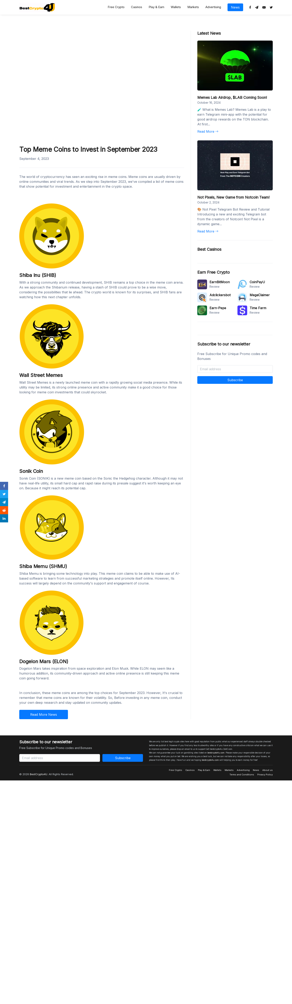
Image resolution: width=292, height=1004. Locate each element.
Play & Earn (156, 7)
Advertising (213, 7)
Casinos (136, 7)
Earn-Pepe (217, 308)
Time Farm (258, 308)
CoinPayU (257, 282)
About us (267, 770)
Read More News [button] (43, 714)
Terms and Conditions (242, 774)
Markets (193, 7)
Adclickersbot (220, 295)
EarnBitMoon (219, 282)
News (235, 7)
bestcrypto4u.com (215, 752)
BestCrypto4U (38, 774)
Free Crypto (116, 7)
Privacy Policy (265, 774)
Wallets (176, 7)
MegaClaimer (260, 295)
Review (214, 286)
